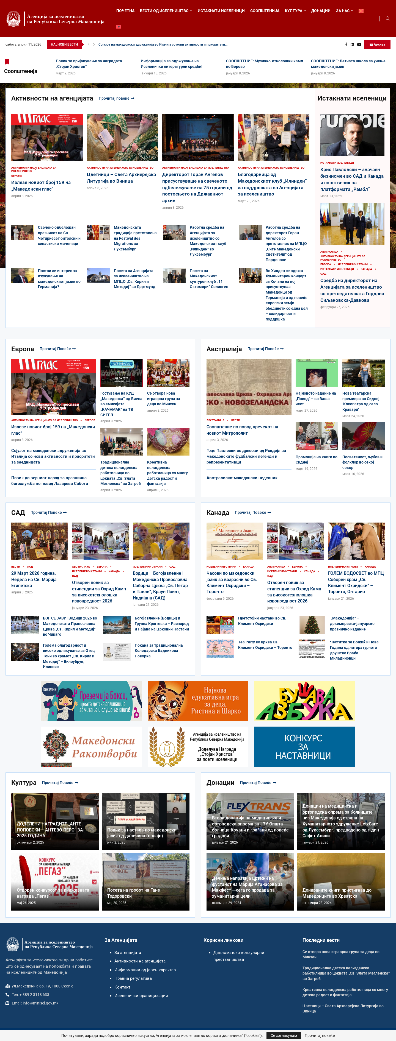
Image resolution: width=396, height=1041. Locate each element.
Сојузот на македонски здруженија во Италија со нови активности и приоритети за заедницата (53, 456)
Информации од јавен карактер (145, 969)
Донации (221, 782)
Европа (22, 349)
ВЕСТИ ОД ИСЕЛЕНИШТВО (164, 11)
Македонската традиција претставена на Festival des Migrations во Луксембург (135, 238)
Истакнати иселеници (352, 98)
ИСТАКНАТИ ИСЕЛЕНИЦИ (221, 11)
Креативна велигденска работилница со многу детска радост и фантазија (167, 473)
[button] (88, 44)
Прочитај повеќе (116, 98)
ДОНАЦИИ (321, 11)
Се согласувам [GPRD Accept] (284, 1035)
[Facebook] (346, 44)
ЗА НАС (343, 11)
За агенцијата (127, 952)
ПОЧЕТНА (125, 11)
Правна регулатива (133, 978)
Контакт (122, 987)
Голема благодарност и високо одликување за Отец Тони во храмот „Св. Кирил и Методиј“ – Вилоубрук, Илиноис (69, 656)
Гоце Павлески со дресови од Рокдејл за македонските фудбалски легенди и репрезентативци (246, 456)
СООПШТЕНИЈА (264, 11)
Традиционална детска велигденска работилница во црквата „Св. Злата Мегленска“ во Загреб (120, 473)
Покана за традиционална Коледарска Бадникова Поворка (159, 650)
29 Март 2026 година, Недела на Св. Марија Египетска (34, 579)
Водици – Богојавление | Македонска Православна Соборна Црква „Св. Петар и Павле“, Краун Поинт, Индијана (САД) (160, 586)
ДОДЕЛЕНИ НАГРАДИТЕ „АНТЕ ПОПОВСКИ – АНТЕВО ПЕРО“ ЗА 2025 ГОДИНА (50, 829)
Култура (24, 782)
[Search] (388, 18)
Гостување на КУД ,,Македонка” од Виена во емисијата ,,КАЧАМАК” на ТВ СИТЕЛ (121, 404)
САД (18, 513)
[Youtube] (359, 44)
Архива (377, 44)
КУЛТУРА (293, 11)
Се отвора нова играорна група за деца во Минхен (163, 398)
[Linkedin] (352, 44)
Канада (218, 513)
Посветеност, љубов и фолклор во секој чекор (362, 462)
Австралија (224, 349)
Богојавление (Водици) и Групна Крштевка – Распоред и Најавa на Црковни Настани (162, 623)
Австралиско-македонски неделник (242, 477)
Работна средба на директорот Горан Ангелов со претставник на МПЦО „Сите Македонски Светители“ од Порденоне (286, 243)
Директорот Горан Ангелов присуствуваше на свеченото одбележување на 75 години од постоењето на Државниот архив (197, 187)
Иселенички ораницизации (141, 995)
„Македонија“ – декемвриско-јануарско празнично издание (352, 623)
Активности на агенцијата (52, 98)
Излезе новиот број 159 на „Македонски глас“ (134, 44)
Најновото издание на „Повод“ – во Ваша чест (316, 398)
